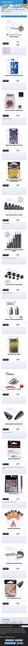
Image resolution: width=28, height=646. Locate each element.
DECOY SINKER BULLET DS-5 (14, 598)
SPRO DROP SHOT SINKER (14, 354)
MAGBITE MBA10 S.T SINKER (14, 389)
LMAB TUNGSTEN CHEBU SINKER (14, 284)
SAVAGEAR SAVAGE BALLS (14, 528)
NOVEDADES (14, 621)
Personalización (11, 637)
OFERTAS (20, 621)
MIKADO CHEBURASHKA (14, 458)
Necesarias (4, 637)
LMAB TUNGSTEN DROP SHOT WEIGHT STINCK (14, 250)
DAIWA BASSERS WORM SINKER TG (14, 424)
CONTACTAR (20, 623)
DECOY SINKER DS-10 (14, 493)
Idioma (20, 626)
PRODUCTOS (8, 621)
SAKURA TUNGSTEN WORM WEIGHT (14, 319)
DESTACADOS (6, 623)
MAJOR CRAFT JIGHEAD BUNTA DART (14, 75)
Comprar (5, 43)
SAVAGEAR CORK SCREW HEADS (14, 563)
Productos (16, 13)
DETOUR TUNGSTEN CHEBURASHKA (14, 110)
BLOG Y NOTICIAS (13, 623)
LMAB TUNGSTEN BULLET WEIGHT (14, 215)
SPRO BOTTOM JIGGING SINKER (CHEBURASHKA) (14, 180)
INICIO (3, 621)
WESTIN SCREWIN (14, 36)
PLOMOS (20, 13)
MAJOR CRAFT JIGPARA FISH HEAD (13, 145)
